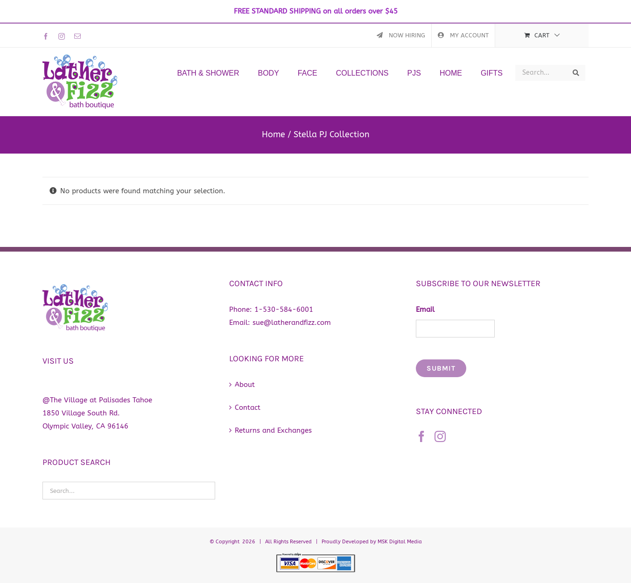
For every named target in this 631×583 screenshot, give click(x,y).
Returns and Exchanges (273, 430)
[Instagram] (440, 436)
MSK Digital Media (400, 542)
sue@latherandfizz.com (291, 322)
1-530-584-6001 (283, 309)
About (245, 384)
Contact (247, 407)
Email (425, 309)
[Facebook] (421, 436)
